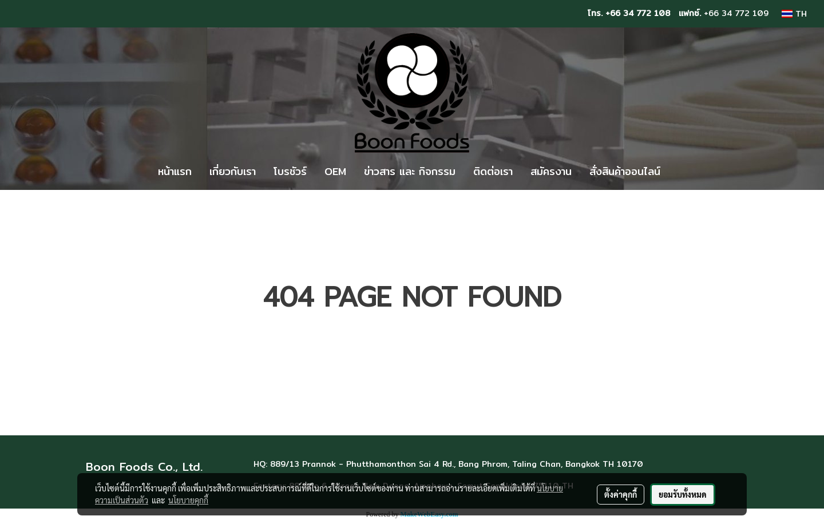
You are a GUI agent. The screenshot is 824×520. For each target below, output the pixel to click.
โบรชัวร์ (290, 171)
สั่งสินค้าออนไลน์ (624, 171)
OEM (335, 171)
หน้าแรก (175, 171)
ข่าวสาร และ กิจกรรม (409, 171)
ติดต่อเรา (493, 171)
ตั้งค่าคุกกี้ (620, 494)
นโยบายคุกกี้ (188, 500)
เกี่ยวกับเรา (232, 171)
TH (794, 13)
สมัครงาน (551, 171)
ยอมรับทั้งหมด (683, 494)
